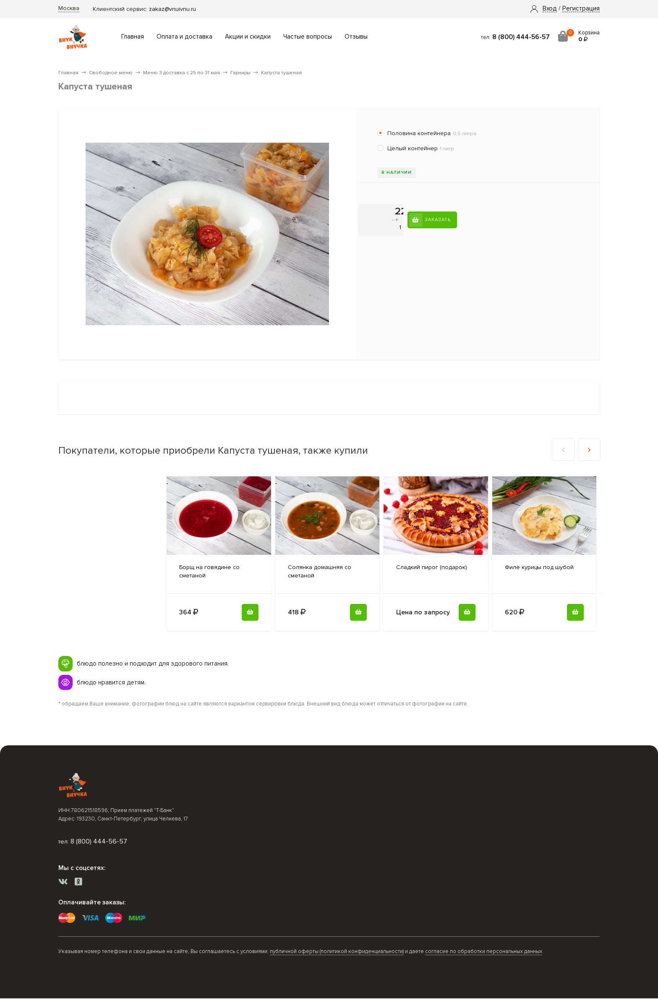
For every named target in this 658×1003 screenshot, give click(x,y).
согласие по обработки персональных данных (483, 951)
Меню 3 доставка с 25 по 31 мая (181, 73)
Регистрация (581, 8)
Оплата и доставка (184, 37)
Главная (132, 37)
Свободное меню (111, 73)
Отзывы (356, 37)
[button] (550, 8)
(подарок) (431, 567)
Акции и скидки (248, 37)
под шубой (539, 567)
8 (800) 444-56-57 (521, 37)
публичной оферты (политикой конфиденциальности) (337, 951)
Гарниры (240, 73)
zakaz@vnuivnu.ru (172, 9)
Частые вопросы (307, 37)
